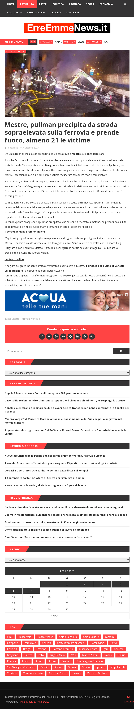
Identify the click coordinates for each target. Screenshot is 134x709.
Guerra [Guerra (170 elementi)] (28, 655)
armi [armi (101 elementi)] (9, 636)
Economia (106, 4)
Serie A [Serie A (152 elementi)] (86, 667)
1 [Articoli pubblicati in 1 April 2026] (49, 584)
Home (11, 4)
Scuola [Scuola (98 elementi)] (72, 667)
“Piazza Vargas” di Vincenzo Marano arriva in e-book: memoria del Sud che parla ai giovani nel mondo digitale (63, 420)
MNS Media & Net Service (34, 701)
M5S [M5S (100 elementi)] (73, 655)
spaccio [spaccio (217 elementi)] (100, 667)
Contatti (72, 12)
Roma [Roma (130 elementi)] (38, 661)
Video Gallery (36, 12)
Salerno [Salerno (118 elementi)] (66, 661)
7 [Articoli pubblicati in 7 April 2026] (31, 590)
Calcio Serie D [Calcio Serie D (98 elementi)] (91, 636)
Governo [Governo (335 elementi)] (119, 649)
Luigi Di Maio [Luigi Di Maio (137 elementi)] (57, 655)
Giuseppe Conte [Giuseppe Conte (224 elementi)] (88, 649)
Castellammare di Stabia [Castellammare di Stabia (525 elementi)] (70, 643)
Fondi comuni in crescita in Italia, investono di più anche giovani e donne (50, 522)
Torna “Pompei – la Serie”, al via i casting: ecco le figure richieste (45, 485)
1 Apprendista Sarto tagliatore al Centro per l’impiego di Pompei (45, 478)
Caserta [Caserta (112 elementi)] (46, 643)
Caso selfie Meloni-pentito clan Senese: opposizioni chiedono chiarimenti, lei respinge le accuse (65, 400)
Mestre (15, 318)
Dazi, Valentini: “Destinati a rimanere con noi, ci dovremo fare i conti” (48, 537)
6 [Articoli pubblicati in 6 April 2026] (13, 590)
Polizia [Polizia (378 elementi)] (121, 655)
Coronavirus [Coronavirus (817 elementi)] (97, 643)
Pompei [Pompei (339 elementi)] (11, 661)
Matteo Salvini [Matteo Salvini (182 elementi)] (90, 655)
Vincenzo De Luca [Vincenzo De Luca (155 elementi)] (97, 673)
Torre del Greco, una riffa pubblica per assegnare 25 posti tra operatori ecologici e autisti (61, 463)
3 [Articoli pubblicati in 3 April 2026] (84, 584)
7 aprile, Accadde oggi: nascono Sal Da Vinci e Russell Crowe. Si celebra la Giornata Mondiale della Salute (66, 431)
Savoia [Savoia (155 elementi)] (44, 667)
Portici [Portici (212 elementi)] (25, 661)
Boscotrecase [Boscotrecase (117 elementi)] (45, 636)
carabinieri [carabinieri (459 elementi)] (30, 643)
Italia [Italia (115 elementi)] (41, 655)
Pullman (25, 318)
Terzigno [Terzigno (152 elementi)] (12, 673)
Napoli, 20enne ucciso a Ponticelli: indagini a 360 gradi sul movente (46, 393)
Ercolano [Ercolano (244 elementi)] (41, 649)
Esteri (43, 4)
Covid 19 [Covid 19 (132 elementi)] (12, 649)
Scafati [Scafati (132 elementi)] (58, 667)
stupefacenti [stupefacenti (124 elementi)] (118, 667)
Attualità (27, 4)
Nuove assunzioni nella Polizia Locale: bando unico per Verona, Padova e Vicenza (55, 455)
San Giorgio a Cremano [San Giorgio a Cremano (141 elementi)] (90, 661)
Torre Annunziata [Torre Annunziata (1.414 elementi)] (33, 673)
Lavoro (56, 12)
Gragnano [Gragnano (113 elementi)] (12, 655)
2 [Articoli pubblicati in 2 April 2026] (67, 584)
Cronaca (75, 4)
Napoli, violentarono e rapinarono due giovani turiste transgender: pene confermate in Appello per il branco (67, 409)
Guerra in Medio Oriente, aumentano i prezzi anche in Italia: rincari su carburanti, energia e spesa (66, 514)
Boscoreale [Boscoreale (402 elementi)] (24, 636)
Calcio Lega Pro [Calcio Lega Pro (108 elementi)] (68, 636)
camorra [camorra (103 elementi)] (110, 636)
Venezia (35, 318)
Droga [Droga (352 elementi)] (26, 649)
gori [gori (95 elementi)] (105, 649)
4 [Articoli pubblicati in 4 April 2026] (102, 584)
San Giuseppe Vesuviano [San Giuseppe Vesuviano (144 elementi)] (20, 667)
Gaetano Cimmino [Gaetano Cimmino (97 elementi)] (63, 649)
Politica (58, 4)
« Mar (54, 615)
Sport (90, 4)
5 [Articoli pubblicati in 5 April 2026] (120, 584)
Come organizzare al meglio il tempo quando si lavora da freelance (47, 529)
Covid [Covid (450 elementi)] (113, 643)
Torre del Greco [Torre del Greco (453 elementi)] (58, 673)
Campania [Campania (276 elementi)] (12, 643)
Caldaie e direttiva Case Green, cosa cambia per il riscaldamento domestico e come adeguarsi (64, 507)
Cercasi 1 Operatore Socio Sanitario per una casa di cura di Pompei (46, 470)
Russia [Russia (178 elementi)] (52, 661)
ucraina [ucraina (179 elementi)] (77, 673)
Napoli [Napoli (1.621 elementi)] (108, 655)
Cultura (13, 12)
